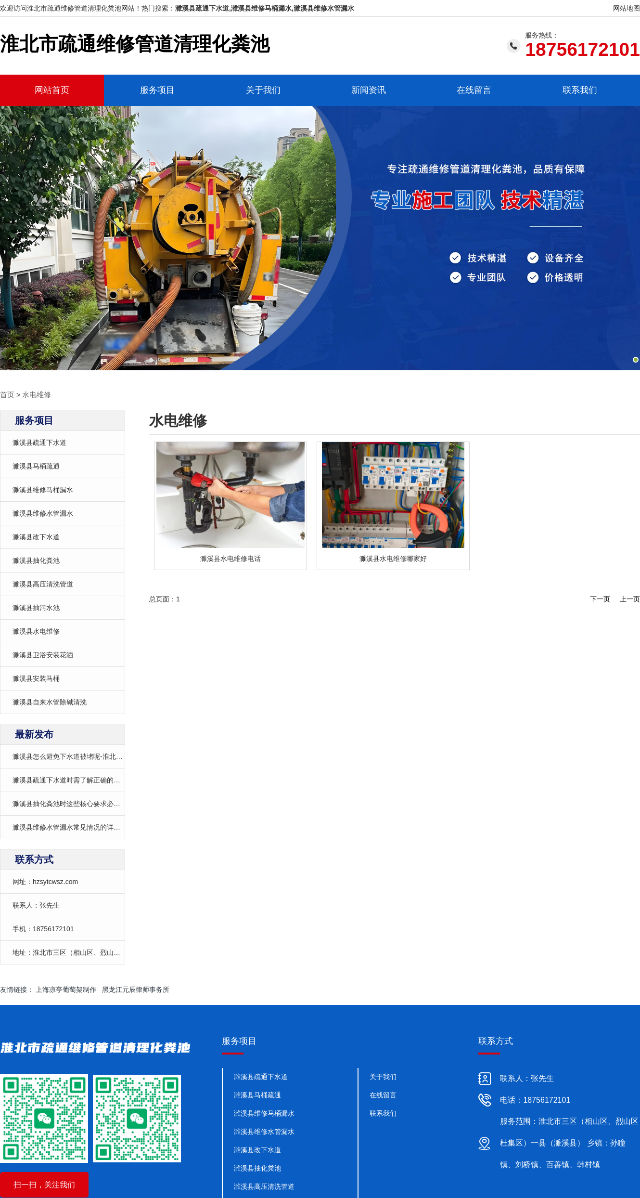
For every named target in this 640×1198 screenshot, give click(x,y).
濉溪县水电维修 (36, 631)
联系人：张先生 (36, 905)
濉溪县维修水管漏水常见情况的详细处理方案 (80, 827)
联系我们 (580, 90)
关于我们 (263, 90)
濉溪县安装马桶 (36, 678)
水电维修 (34, 394)
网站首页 (52, 90)
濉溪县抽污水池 (36, 607)
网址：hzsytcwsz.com (45, 881)
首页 (6, 394)
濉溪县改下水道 (36, 536)
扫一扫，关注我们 (44, 1184)
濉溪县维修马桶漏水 (43, 489)
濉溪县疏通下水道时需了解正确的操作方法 (77, 779)
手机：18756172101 (43, 928)
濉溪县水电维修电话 (230, 558)
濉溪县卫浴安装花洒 (43, 654)
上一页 (630, 598)
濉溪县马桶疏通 (36, 465)
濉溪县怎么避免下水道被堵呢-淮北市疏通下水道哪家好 (95, 756)
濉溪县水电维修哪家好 (393, 558)
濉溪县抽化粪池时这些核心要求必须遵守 (73, 803)
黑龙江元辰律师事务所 (135, 989)
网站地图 (626, 8)
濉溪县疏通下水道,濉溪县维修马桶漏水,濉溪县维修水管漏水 (264, 8)
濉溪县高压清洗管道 (43, 583)
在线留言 (474, 90)
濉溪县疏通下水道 (39, 442)
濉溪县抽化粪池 (36, 560)
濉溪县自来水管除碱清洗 (50, 701)
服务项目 (157, 90)
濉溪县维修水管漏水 (43, 513)
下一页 (600, 598)
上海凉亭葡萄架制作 (66, 989)
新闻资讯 (368, 90)
